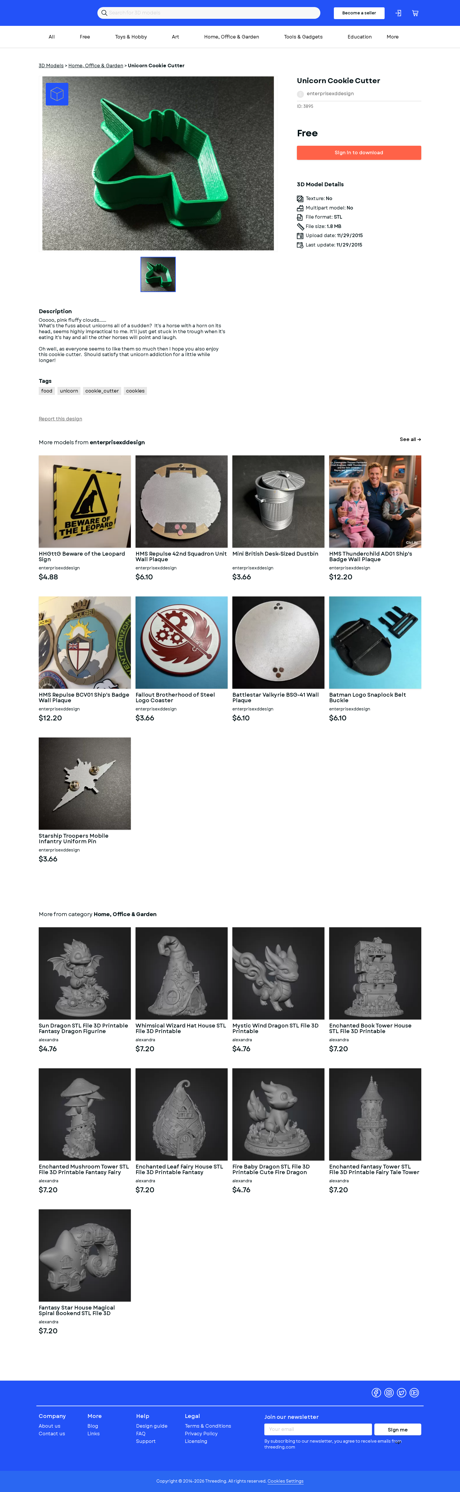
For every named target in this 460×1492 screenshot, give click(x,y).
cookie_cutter (102, 391)
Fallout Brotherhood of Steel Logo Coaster (175, 698)
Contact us (52, 1433)
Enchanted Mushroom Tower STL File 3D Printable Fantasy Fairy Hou (84, 1170)
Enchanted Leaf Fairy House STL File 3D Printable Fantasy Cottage (179, 1170)
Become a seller (359, 13)
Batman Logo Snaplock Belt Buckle (367, 698)
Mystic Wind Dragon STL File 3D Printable (275, 1029)
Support (146, 1441)
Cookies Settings (286, 1481)
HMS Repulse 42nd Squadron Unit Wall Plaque (181, 557)
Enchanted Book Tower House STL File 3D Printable (370, 1029)
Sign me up (398, 1430)
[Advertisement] (359, 361)
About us (49, 1426)
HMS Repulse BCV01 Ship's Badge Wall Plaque (84, 698)
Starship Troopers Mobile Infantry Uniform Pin (74, 839)
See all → (410, 439)
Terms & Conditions (208, 1426)
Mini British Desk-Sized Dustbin (275, 554)
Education (360, 36)
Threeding (61, 13)
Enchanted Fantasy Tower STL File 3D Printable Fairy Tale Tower (374, 1170)
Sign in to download (359, 152)
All (52, 36)
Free (85, 36)
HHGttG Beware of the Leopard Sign (82, 557)
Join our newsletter (291, 1417)
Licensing (196, 1441)
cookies (135, 391)
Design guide (152, 1426)
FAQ (141, 1433)
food (47, 391)
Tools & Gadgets (303, 36)
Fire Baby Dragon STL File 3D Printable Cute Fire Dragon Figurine (271, 1170)
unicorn (69, 391)
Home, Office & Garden (231, 36)
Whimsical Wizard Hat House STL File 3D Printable (181, 1029)
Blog (92, 1426)
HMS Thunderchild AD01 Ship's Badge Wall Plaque (370, 557)
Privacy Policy (201, 1433)
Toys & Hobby (131, 36)
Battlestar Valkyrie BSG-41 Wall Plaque (275, 698)
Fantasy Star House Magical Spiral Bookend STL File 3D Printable (77, 1311)
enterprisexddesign (330, 93)
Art (175, 36)
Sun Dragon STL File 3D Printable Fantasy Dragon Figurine (83, 1029)
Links (93, 1433)
